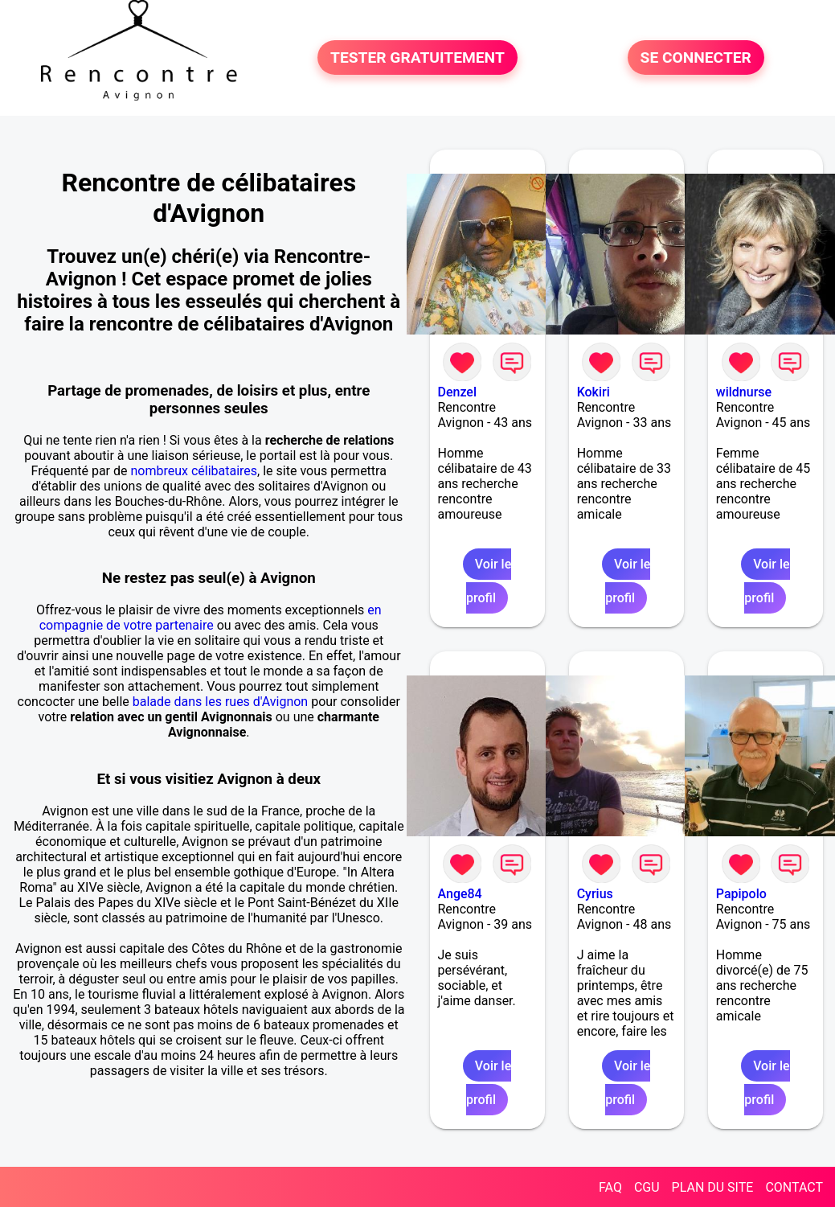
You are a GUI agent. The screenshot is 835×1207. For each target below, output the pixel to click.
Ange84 (460, 893)
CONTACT (794, 1187)
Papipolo (741, 893)
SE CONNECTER (696, 57)
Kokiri (593, 392)
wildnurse (744, 392)
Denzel (457, 392)
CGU (647, 1187)
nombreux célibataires (193, 470)
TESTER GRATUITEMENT (417, 57)
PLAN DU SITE (713, 1187)
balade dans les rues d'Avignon (220, 701)
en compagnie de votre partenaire (210, 617)
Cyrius (595, 893)
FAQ (610, 1187)
